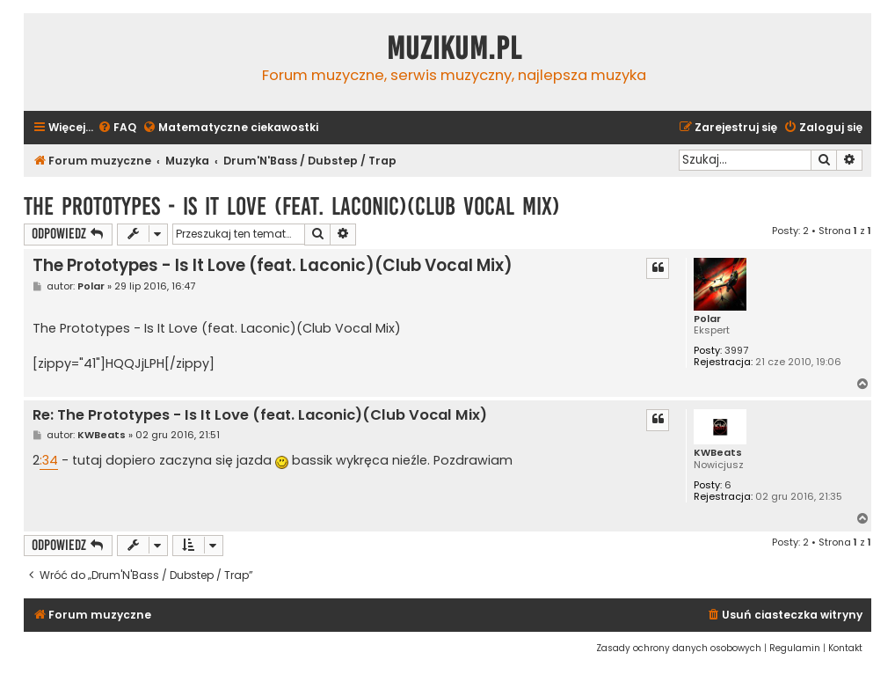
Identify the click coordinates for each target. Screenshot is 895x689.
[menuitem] (117, 128)
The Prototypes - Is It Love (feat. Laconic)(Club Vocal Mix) (292, 206)
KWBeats (718, 452)
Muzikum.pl (454, 48)
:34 (49, 460)
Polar (707, 319)
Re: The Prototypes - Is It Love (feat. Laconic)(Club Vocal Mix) (260, 416)
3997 (736, 350)
